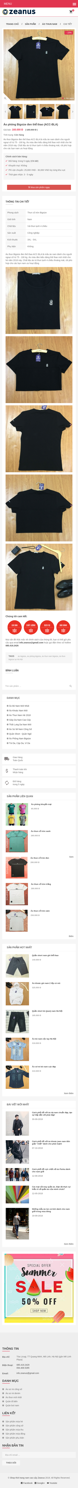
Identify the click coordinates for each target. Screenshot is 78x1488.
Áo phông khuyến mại (41, 804)
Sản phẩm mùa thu (12, 1429)
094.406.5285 (23, 1368)
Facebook (26, 1483)
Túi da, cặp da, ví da (19, 743)
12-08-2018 (37, 1176)
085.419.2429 (12, 645)
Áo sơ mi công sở (12, 1389)
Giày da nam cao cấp (20, 720)
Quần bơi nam (10, 1405)
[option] (39, 64)
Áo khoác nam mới (18, 710)
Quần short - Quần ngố (20, 734)
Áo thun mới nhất (12, 1397)
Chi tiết (34, 161)
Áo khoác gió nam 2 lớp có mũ (46, 983)
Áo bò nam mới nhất (19, 706)
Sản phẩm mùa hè (12, 1421)
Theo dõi (11, 1463)
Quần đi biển (10, 1401)
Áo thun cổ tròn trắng (41, 884)
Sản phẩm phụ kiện (13, 1438)
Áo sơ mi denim (11, 1393)
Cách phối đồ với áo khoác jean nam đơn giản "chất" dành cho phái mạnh (51, 1142)
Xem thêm (68, 1093)
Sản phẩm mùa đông (13, 1434)
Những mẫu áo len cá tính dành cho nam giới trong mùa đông (51, 1210)
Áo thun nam (49, 24)
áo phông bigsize (34, 656)
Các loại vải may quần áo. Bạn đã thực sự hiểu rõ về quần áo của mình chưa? (51, 1188)
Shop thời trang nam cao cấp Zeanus (27, 1478)
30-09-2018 (37, 1119)
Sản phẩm (30, 24)
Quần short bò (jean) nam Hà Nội (47, 1011)
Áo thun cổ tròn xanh (40, 831)
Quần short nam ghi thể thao (45, 955)
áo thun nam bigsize (50, 656)
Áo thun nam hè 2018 (20, 715)
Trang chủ (12, 24)
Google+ (40, 1483)
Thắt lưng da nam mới (20, 724)
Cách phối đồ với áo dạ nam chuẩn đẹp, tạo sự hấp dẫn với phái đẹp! (52, 1113)
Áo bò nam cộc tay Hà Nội (44, 1039)
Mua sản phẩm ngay (39, 187)
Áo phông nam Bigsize (20, 738)
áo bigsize (22, 656)
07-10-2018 (37, 1148)
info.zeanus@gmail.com (31, 642)
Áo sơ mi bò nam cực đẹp (44, 1067)
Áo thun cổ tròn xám (40, 911)
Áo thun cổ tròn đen (40, 858)
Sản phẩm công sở (12, 1425)
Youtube (52, 1483)
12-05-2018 (37, 1193)
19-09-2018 (37, 1216)
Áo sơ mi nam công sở (20, 729)
